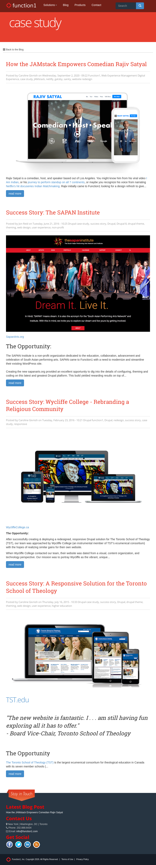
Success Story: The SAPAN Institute (53, 212)
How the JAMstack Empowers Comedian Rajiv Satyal (76, 64)
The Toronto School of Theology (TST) (30, 762)
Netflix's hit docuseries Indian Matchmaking (33, 186)
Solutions (50, 5)
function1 (97, 420)
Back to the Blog (13, 49)
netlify (49, 79)
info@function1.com (27, 831)
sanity (67, 79)
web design (24, 227)
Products (80, 5)
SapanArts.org (15, 336)
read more (15, 193)
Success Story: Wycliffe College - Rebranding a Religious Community (67, 405)
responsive (20, 424)
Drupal (72, 223)
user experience (41, 227)
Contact (96, 5)
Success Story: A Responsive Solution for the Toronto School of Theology (76, 587)
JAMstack (39, 79)
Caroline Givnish (28, 75)
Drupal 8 (122, 223)
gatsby (59, 79)
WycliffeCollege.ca (17, 527)
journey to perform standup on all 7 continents (56, 182)
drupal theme (136, 223)
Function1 (94, 75)
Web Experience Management (119, 75)
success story (98, 223)
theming (11, 227)
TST (11, 699)
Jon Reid (23, 223)
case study (26, 79)
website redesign (82, 79)
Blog (66, 5)
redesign (119, 420)
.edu (22, 699)
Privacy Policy (82, 859)
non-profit (58, 227)
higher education (62, 606)
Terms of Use (67, 859)
